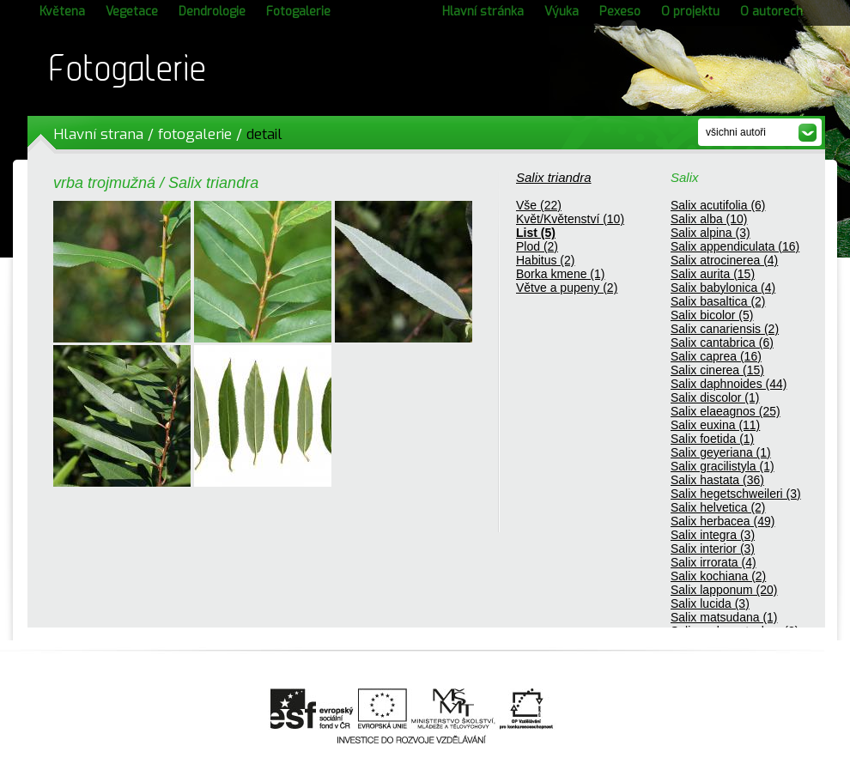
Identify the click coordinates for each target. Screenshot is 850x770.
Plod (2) (537, 246)
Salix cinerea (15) (717, 370)
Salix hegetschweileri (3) (736, 493)
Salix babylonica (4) (723, 287)
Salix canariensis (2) (725, 329)
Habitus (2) (545, 260)
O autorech (771, 11)
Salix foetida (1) (712, 439)
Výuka (561, 11)
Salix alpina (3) (710, 232)
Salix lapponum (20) (724, 590)
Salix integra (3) (713, 535)
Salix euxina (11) (715, 425)
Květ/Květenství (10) (570, 219)
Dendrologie (212, 11)
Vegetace (132, 11)
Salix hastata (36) (717, 480)
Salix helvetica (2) (718, 507)
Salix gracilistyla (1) (722, 466)
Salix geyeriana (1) (721, 452)
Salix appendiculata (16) (735, 246)
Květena (62, 11)
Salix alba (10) (709, 219)
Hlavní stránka (483, 11)
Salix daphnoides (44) (728, 384)
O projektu (690, 11)
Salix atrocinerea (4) (724, 260)
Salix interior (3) (713, 548)
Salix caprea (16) (716, 356)
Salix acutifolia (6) (718, 205)
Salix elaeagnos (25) (725, 411)
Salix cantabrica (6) (722, 342)
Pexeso (620, 11)
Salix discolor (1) (715, 397)
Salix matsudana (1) (724, 617)
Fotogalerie (298, 11)
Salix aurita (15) (713, 274)
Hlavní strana (98, 134)
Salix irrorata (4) (713, 562)
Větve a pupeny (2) (566, 287)
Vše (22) (539, 205)
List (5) (536, 232)
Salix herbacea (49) (722, 521)
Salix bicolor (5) (712, 315)
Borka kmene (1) (560, 274)
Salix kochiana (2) (718, 576)
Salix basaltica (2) (718, 301)
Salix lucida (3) (710, 603)
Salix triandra (554, 177)
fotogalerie (195, 134)
